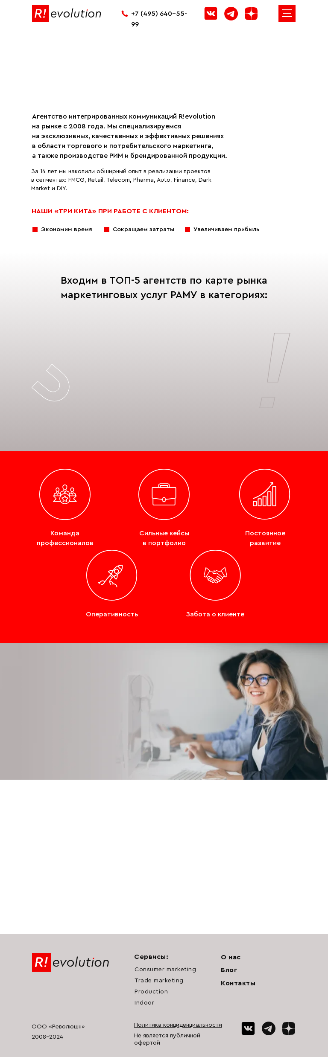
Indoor (144, 1003)
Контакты (238, 983)
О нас (231, 957)
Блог (229, 970)
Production (151, 992)
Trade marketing (159, 981)
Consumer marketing (165, 970)
